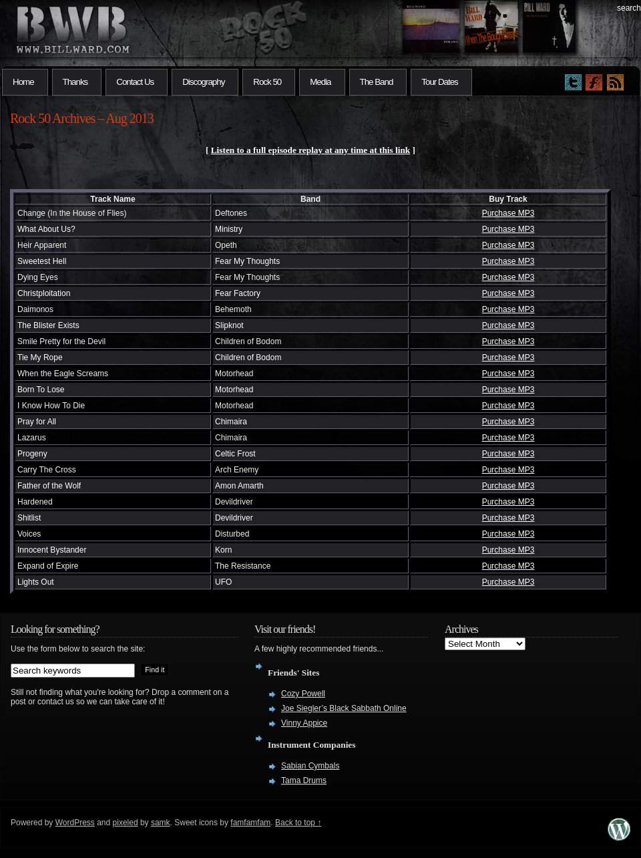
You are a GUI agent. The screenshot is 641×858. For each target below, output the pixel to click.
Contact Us (135, 82)
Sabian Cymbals (310, 765)
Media (320, 82)
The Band (376, 82)
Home (23, 82)
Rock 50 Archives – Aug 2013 (82, 118)
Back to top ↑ (298, 822)
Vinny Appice (304, 723)
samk (160, 822)
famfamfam (250, 822)
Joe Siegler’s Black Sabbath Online (344, 708)
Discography (203, 82)
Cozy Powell (303, 693)
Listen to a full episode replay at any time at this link (311, 150)
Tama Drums (304, 780)
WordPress (75, 822)
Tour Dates (439, 82)
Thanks (75, 82)
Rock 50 (267, 82)
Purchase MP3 (508, 213)
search (629, 8)
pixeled (125, 822)
